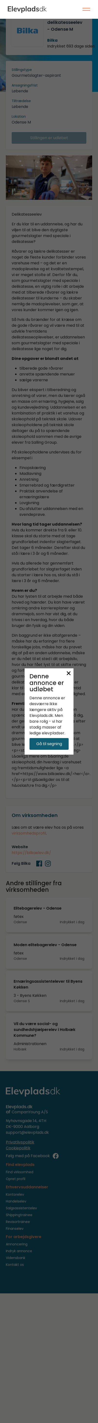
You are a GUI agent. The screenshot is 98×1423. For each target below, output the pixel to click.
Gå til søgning (49, 744)
